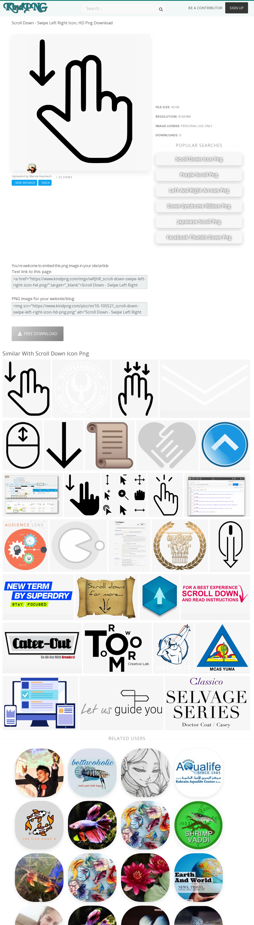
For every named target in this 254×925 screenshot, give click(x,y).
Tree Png (112, 843)
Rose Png (66, 850)
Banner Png (161, 878)
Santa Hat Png (71, 843)
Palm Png (113, 828)
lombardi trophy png (32, 838)
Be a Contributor (205, 7)
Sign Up (237, 7)
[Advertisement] (81, 223)
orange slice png (27, 874)
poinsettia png (25, 859)
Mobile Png (68, 871)
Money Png (160, 828)
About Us (205, 828)
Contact (203, 835)
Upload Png (207, 864)
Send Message (24, 182)
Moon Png (114, 857)
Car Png (157, 835)
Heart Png (67, 878)
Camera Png (115, 835)
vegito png (22, 866)
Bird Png (158, 843)
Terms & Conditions (214, 843)
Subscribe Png (71, 828)
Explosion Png (117, 871)
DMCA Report (209, 850)
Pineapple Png (163, 850)
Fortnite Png (115, 878)
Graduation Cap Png (123, 864)
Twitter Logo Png (74, 835)
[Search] (161, 9)
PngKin (64, 864)
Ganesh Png (161, 871)
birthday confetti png (32, 845)
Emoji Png (159, 857)
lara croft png (25, 888)
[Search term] (124, 8)
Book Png (159, 864)
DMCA (45, 182)
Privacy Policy (208, 857)
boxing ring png (27, 852)
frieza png (21, 881)
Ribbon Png (69, 857)
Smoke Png (114, 850)
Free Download (37, 333)
